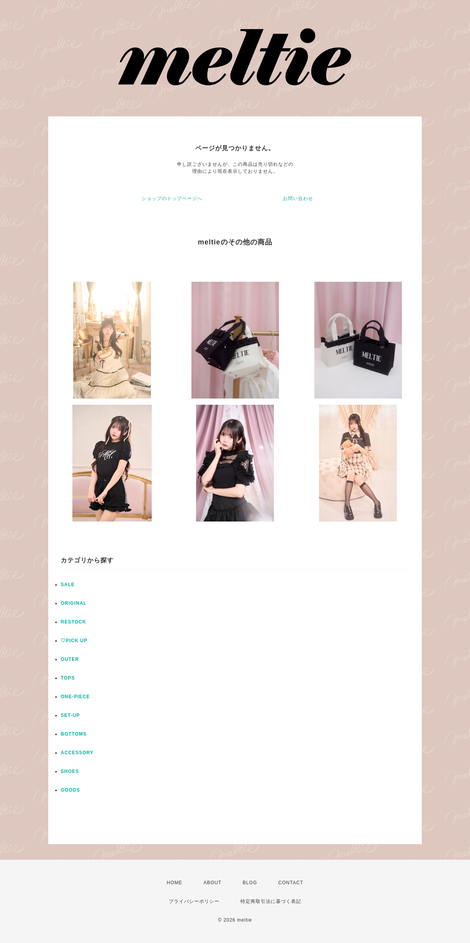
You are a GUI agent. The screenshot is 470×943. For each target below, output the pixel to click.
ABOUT (212, 882)
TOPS (68, 678)
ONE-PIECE (75, 696)
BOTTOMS (74, 734)
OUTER (70, 659)
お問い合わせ (298, 198)
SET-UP (70, 715)
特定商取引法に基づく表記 (270, 901)
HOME (174, 882)
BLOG (250, 882)
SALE (68, 584)
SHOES (70, 771)
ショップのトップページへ (172, 198)
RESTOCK (73, 622)
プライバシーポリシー (194, 901)
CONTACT (290, 882)
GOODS (70, 790)
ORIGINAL (74, 603)
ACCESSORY (77, 752)
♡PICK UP (74, 640)
